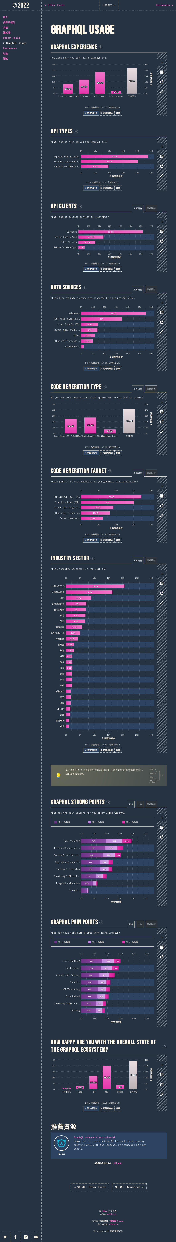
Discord (113, 1224)
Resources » (129, 1187)
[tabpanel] (109, 84)
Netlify (111, 1214)
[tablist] (161, 78)
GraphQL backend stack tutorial (94, 1137)
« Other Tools (90, 1187)
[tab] (162, 62)
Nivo (104, 1211)
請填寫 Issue (116, 1221)
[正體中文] (108, 5)
